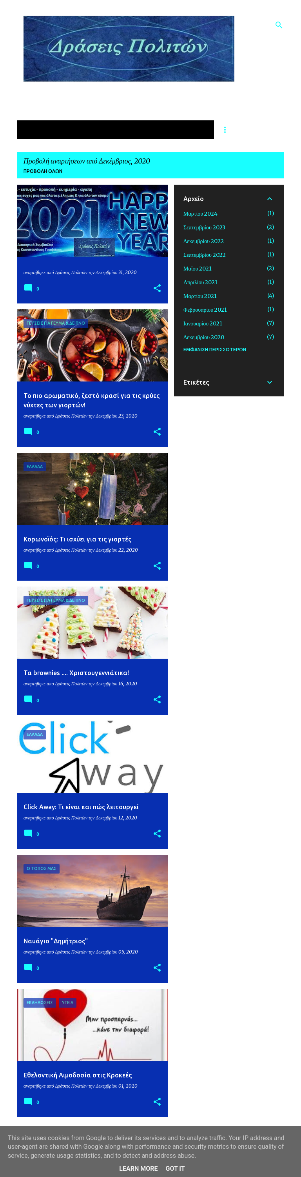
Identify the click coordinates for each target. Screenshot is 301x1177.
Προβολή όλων (43, 171)
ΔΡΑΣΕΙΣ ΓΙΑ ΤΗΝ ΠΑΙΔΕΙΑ (165, 129)
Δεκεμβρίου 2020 (203, 337)
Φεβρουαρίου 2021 (205, 309)
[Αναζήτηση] (279, 25)
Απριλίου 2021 (200, 282)
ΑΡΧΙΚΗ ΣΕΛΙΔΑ (48, 129)
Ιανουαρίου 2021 (202, 323)
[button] (157, 288)
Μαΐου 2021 (197, 268)
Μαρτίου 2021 (200, 296)
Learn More (138, 1168)
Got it (175, 1168)
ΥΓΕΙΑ (99, 129)
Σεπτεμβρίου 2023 (204, 227)
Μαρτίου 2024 (200, 213)
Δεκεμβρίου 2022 (203, 241)
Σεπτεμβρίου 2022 (204, 254)
